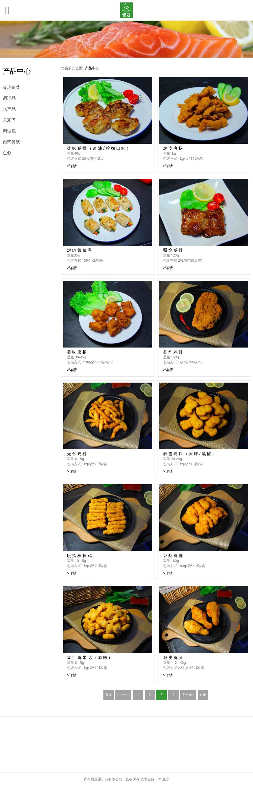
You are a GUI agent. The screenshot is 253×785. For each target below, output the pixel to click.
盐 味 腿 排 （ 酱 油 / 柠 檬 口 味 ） (99, 148)
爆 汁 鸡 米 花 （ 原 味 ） (89, 657)
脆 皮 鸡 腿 (173, 657)
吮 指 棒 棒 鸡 (79, 555)
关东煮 (9, 120)
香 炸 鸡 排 (173, 352)
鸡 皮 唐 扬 (173, 148)
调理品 (9, 98)
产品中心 (92, 68)
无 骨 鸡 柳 (77, 453)
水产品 (9, 109)
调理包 (9, 131)
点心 (7, 152)
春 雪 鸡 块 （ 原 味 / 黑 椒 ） (189, 453)
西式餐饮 (11, 142)
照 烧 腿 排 (173, 250)
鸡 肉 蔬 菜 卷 (79, 250)
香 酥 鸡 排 (173, 555)
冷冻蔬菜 (11, 87)
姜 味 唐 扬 (77, 352)
